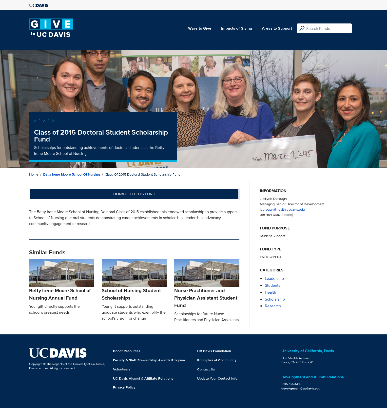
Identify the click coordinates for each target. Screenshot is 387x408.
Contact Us (206, 369)
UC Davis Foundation (214, 350)
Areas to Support (277, 28)
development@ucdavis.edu (300, 388)
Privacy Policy (124, 387)
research (273, 306)
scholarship (275, 299)
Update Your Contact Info (217, 378)
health (270, 292)
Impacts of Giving (236, 28)
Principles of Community (216, 360)
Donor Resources (126, 350)
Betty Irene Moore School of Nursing (71, 174)
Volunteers (121, 369)
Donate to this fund (134, 194)
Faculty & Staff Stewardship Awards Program (149, 360)
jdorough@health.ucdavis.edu (282, 209)
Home (33, 174)
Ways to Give (199, 28)
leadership (274, 278)
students (272, 285)
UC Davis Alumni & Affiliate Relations (143, 378)
